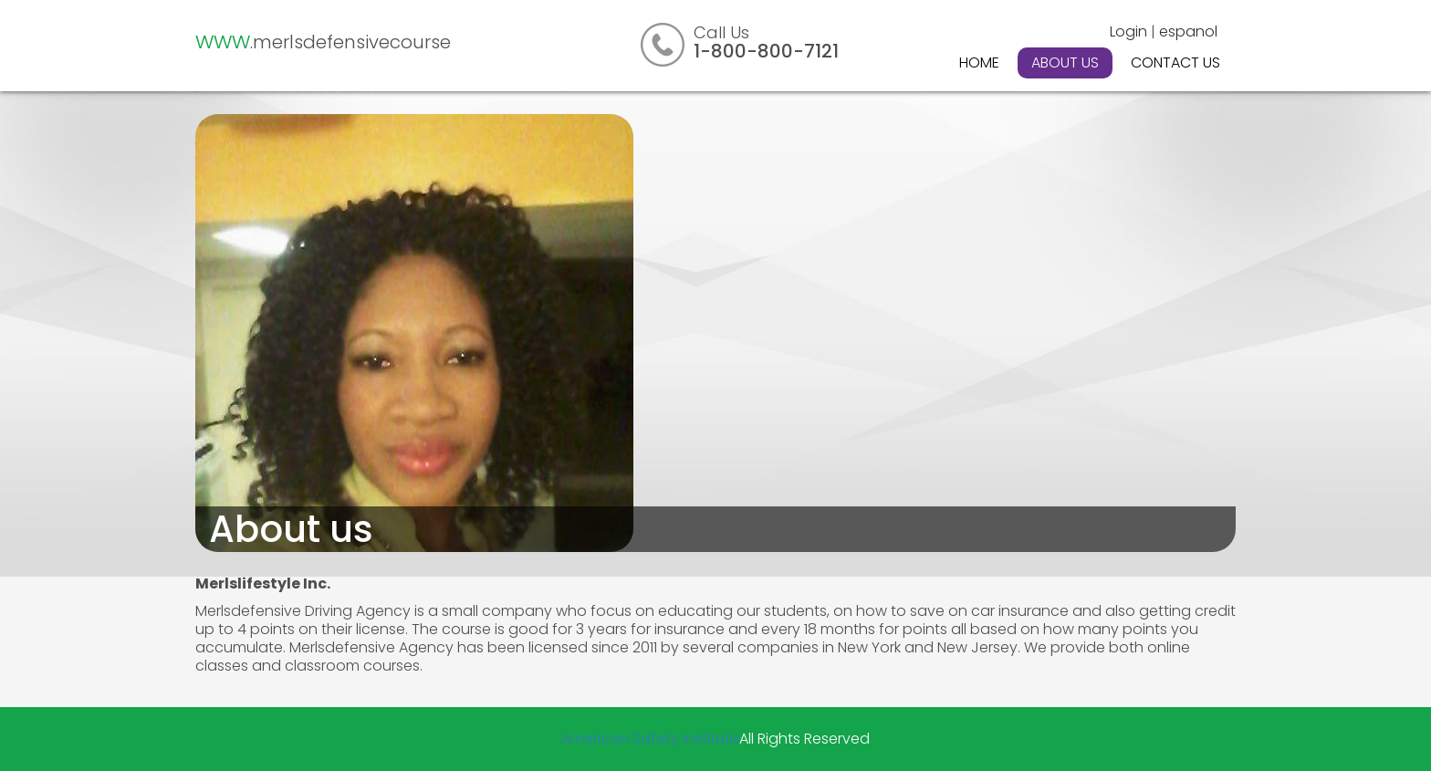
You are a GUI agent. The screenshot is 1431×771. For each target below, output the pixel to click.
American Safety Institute (650, 738)
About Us (1065, 62)
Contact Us (1175, 62)
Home (979, 62)
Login (1128, 31)
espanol (1188, 31)
